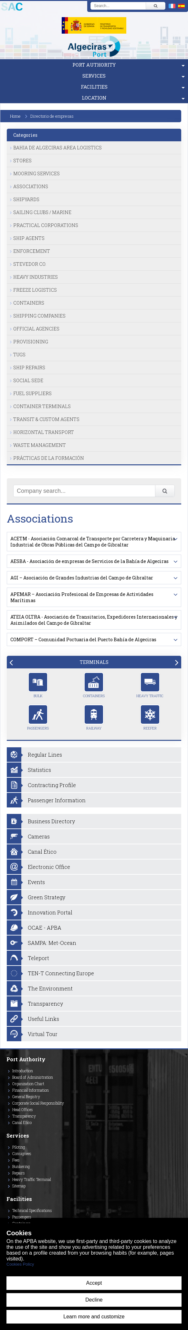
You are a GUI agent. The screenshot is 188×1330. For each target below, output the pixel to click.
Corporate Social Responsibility (38, 1103)
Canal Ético (22, 1122)
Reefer (150, 717)
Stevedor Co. (29, 264)
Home (15, 116)
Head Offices (22, 1109)
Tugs (19, 354)
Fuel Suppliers (32, 393)
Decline (93, 1300)
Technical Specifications (32, 1210)
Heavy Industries (35, 277)
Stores (22, 160)
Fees (16, 1159)
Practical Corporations (45, 225)
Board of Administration (32, 1077)
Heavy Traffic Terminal (31, 1179)
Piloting (18, 1147)
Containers (28, 303)
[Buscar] (155, 5)
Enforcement (31, 251)
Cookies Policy (20, 1264)
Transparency (24, 1116)
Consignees (21, 1153)
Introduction (22, 1070)
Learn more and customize (93, 1316)
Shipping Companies (39, 316)
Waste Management (39, 445)
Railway (93, 717)
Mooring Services (36, 173)
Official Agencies (36, 329)
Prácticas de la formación (48, 458)
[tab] (94, 662)
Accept (94, 1283)
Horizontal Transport (43, 432)
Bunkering (21, 1166)
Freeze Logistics (35, 290)
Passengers (38, 717)
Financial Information (30, 1090)
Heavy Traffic (149, 685)
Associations (30, 186)
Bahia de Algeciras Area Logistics (57, 148)
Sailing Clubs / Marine (42, 212)
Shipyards (26, 199)
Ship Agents (29, 238)
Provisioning (30, 342)
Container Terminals (42, 406)
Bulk (37, 685)
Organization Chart (28, 1083)
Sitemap (19, 1185)
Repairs (18, 1172)
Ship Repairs (29, 367)
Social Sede (28, 380)
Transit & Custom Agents (46, 419)
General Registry (26, 1096)
